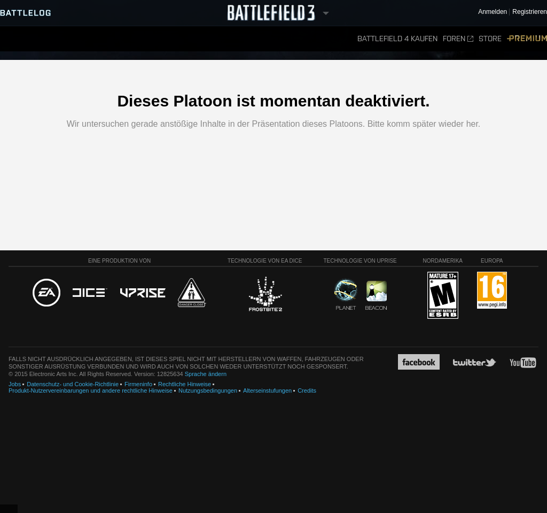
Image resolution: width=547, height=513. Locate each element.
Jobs (15, 384)
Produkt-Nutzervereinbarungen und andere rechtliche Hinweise (91, 390)
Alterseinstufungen (267, 390)
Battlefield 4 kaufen (397, 38)
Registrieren (529, 12)
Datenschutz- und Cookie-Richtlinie (73, 384)
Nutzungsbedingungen (207, 390)
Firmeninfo (138, 384)
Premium (527, 38)
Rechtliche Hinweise (184, 384)
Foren (458, 38)
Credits (307, 390)
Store (490, 38)
